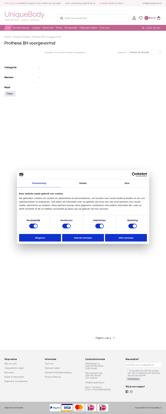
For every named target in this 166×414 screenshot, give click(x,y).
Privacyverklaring (53, 377)
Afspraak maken (88, 27)
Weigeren (40, 238)
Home (7, 36)
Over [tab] (127, 183)
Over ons (104, 27)
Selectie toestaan (83, 238)
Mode (59, 27)
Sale (8, 27)
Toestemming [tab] (39, 183)
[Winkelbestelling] (145, 52)
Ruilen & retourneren (14, 377)
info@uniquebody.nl (152, 3)
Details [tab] (83, 183)
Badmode (48, 27)
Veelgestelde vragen (14, 368)
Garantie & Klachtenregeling (58, 372)
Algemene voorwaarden (13, 408)
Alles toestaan (126, 238)
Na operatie (70, 27)
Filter (10, 93)
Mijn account (10, 363)
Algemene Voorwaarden (16, 381)
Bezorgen (9, 372)
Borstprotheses (21, 27)
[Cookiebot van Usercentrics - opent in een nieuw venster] (134, 174)
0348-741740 (151, 27)
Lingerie (36, 27)
